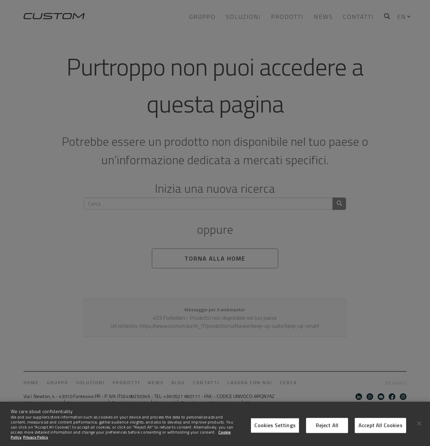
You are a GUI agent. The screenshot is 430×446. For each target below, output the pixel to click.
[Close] (419, 429)
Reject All (327, 431)
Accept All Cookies (380, 431)
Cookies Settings (275, 431)
